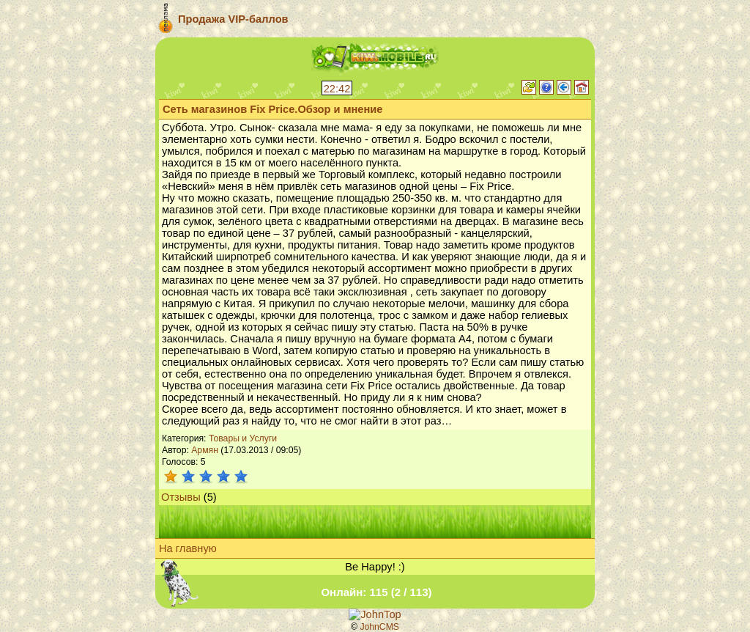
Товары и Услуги (243, 438)
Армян (204, 450)
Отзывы (181, 497)
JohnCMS (379, 627)
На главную (188, 548)
